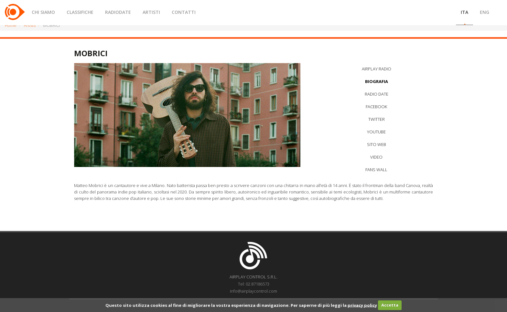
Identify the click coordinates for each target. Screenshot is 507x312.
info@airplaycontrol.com (253, 291)
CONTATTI (184, 12)
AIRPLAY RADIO (376, 69)
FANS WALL (376, 169)
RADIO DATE (376, 94)
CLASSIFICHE (80, 12)
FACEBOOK (376, 106)
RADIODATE (118, 12)
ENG (484, 12)
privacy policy (362, 305)
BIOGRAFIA (376, 81)
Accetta (389, 305)
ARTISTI (151, 12)
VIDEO (376, 157)
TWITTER (376, 119)
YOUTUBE (376, 132)
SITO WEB (376, 144)
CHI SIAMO (43, 12)
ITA (464, 12)
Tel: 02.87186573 (253, 284)
